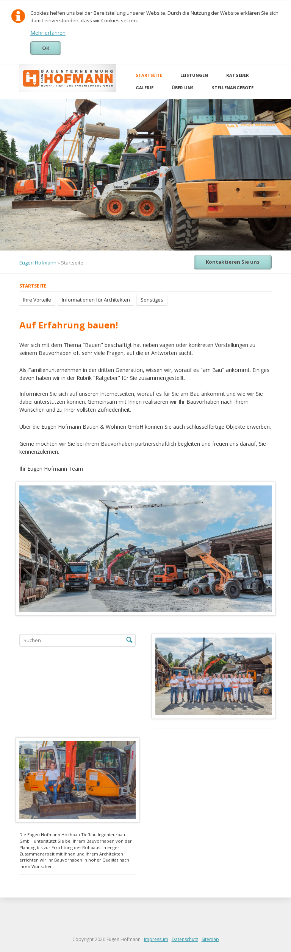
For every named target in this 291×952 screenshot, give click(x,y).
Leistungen (194, 75)
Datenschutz (185, 939)
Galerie (144, 87)
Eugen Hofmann (37, 262)
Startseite (149, 75)
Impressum (156, 939)
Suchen (129, 640)
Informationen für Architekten (96, 299)
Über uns (183, 87)
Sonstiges (152, 299)
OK (45, 48)
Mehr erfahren (48, 32)
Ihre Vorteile (37, 299)
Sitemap (210, 939)
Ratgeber (237, 75)
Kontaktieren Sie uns (233, 261)
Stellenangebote (232, 87)
